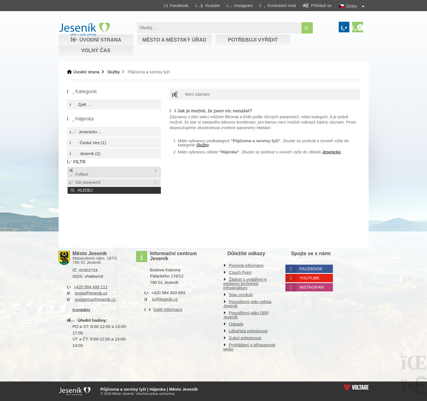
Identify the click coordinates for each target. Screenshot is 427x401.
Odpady (236, 324)
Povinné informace (246, 265)
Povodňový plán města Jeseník (247, 303)
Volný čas (95, 50)
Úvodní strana (84, 29)
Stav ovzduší (241, 294)
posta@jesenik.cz (91, 293)
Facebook (311, 268)
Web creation (356, 387)
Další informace (167, 309)
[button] (277, 5)
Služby (113, 72)
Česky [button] (351, 6)
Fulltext (78, 172)
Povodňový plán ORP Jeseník (246, 314)
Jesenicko (331, 151)
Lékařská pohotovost (248, 330)
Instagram (311, 287)
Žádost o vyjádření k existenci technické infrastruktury (245, 283)
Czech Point (240, 272)
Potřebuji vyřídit (253, 40)
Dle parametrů (85, 182)
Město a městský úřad (174, 40)
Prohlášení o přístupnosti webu (249, 346)
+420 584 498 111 (91, 286)
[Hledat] (307, 27)
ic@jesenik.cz (165, 299)
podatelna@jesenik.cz (95, 299)
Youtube (309, 278)
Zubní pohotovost (245, 337)
